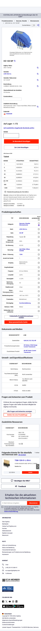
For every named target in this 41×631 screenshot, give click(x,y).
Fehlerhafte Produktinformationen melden (21, 317)
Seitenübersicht (6, 531)
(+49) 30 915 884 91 (9, 568)
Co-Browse (7, 574)
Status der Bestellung (8, 547)
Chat (5, 565)
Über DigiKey (6, 521)
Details (30, 472)
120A (20, 254)
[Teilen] (38, 25)
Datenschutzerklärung (11, 511)
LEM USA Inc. (7, 74)
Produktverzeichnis (7, 21)
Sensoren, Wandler (21, 21)
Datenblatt (8, 113)
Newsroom (5, 535)
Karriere (4, 528)
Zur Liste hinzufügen (21, 147)
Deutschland (7, 614)
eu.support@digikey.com (11, 571)
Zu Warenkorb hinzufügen (21, 141)
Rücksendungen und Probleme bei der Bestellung (16, 552)
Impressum (5, 554)
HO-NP (21, 233)
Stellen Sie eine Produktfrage (17, 415)
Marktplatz (5, 524)
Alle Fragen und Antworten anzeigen (19, 411)
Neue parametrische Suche (18, 322)
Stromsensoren (34, 21)
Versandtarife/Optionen (9, 550)
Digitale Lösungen (7, 533)
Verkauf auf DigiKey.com (9, 526)
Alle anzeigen (22, 455)
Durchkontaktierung (25, 303)
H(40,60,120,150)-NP (30, 340)
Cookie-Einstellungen (8, 624)
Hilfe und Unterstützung (9, 545)
